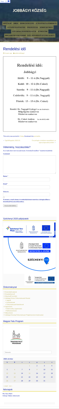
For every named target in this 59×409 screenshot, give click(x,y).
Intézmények (10, 302)
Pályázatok (32, 27)
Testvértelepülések (16, 27)
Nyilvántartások (11, 311)
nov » (10, 386)
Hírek (16, 23)
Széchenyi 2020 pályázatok (24, 31)
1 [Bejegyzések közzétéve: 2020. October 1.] (29, 366)
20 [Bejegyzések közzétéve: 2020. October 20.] (14, 377)
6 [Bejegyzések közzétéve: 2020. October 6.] (14, 369)
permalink (37, 136)
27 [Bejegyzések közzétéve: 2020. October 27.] (14, 381)
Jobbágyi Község (29, 10)
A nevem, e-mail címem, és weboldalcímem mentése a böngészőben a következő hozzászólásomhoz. (26, 200)
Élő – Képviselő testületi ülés (40, 35)
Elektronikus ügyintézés (14, 308)
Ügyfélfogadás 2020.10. (11, 140)
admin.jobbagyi (19, 53)
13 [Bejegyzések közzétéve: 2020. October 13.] (14, 373)
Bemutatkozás (27, 23)
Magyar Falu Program (15, 35)
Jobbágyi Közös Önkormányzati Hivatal (17, 298)
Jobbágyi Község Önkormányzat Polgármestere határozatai (24, 315)
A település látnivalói (46, 23)
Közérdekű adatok (11, 292)
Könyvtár (42, 31)
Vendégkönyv (46, 27)
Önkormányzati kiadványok (15, 304)
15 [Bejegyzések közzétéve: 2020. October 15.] (29, 373)
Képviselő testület (11, 296)
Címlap (22, 136)
